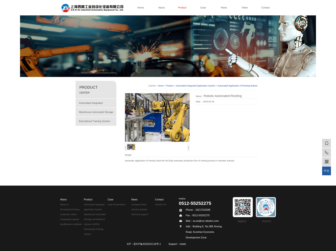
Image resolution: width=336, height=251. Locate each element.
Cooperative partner (69, 219)
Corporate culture (68, 214)
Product (182, 7)
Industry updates (139, 209)
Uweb (183, 244)
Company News (139, 204)
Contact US (160, 204)
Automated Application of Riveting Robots (237, 85)
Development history (70, 209)
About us (64, 204)
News (224, 7)
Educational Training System (94, 121)
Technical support (139, 214)
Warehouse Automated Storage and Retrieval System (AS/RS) (96, 113)
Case (203, 7)
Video (245, 7)
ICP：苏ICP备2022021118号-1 (144, 244)
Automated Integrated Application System (91, 104)
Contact (265, 7)
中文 (326, 170)
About (161, 7)
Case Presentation (116, 204)
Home (140, 7)
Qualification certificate (71, 224)
